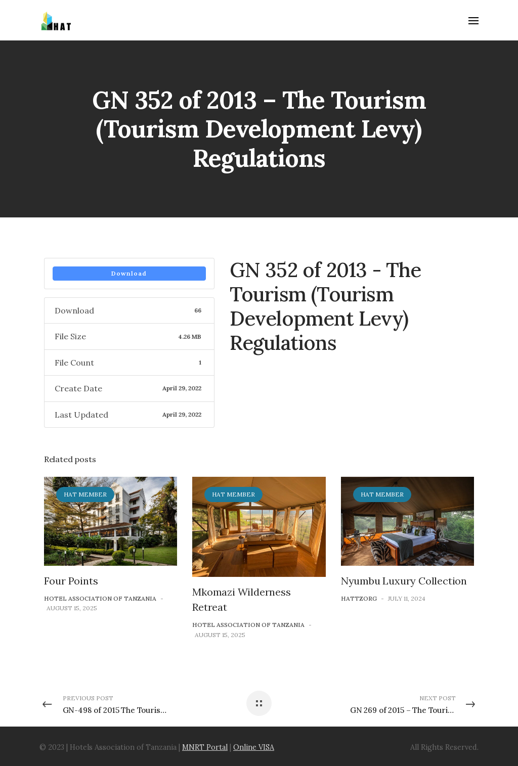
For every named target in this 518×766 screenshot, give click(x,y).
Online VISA (253, 747)
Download (129, 273)
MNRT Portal (205, 747)
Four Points (71, 580)
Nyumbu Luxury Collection (404, 580)
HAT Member (85, 494)
